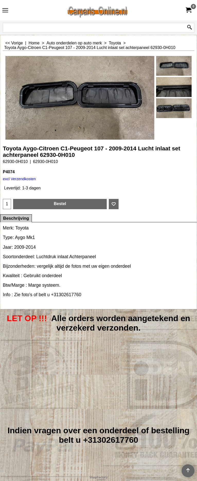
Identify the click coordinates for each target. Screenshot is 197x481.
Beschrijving (16, 218)
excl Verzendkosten (19, 179)
